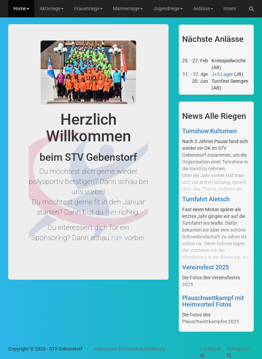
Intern (229, 8)
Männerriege (128, 8)
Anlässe (203, 8)
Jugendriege (168, 8)
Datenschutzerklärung (141, 349)
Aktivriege (52, 8)
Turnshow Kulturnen (209, 131)
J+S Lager (222, 74)
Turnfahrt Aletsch (206, 199)
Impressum (105, 349)
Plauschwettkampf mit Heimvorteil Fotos (213, 301)
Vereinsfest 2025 (205, 267)
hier (111, 212)
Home (21, 8)
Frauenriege (88, 8)
